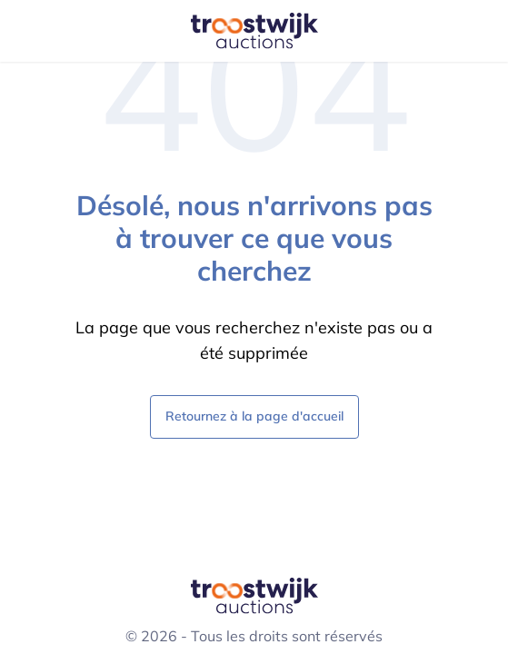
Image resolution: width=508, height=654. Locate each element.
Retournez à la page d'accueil (254, 415)
